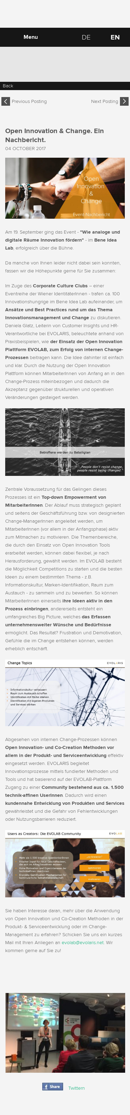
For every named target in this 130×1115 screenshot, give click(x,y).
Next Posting (104, 101)
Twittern (76, 1088)
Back (8, 86)
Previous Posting (29, 101)
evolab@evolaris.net (83, 943)
